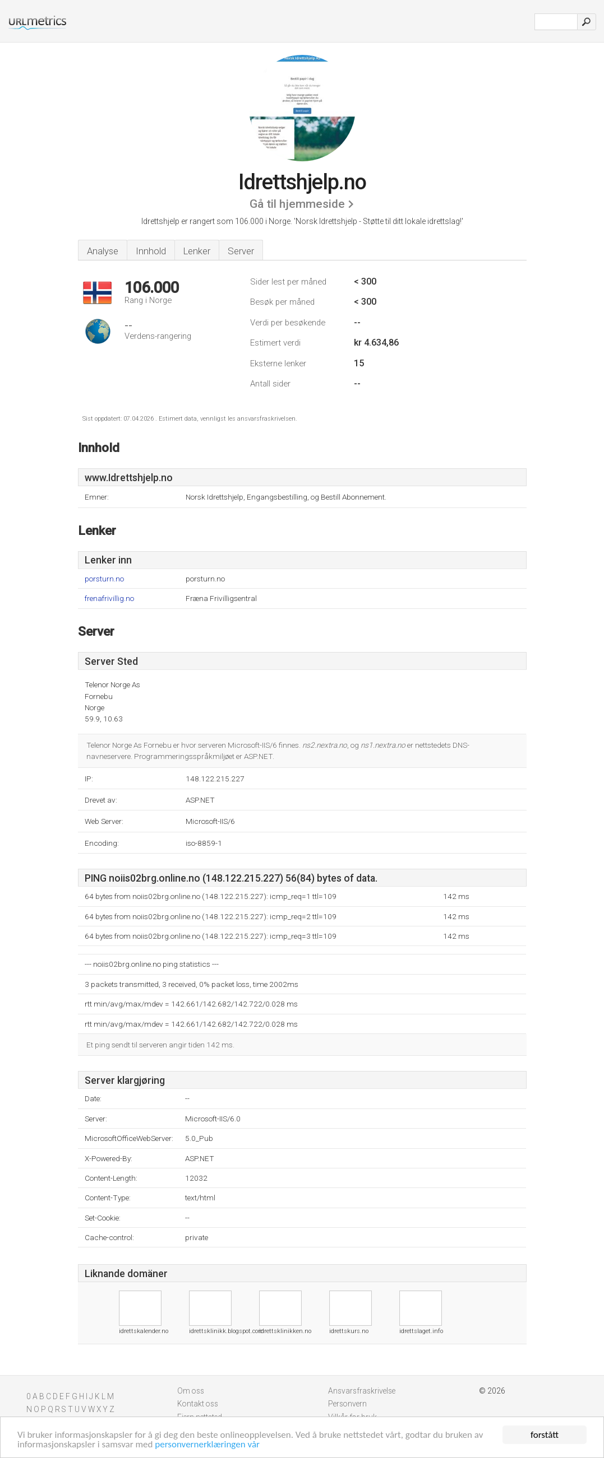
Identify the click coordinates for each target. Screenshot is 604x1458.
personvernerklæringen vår (207, 1445)
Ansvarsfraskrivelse (361, 1390)
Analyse (102, 251)
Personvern (347, 1403)
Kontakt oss (197, 1403)
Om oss (190, 1390)
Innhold (151, 251)
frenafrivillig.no (109, 598)
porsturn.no (104, 579)
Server (241, 251)
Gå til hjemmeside (297, 204)
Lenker (196, 251)
